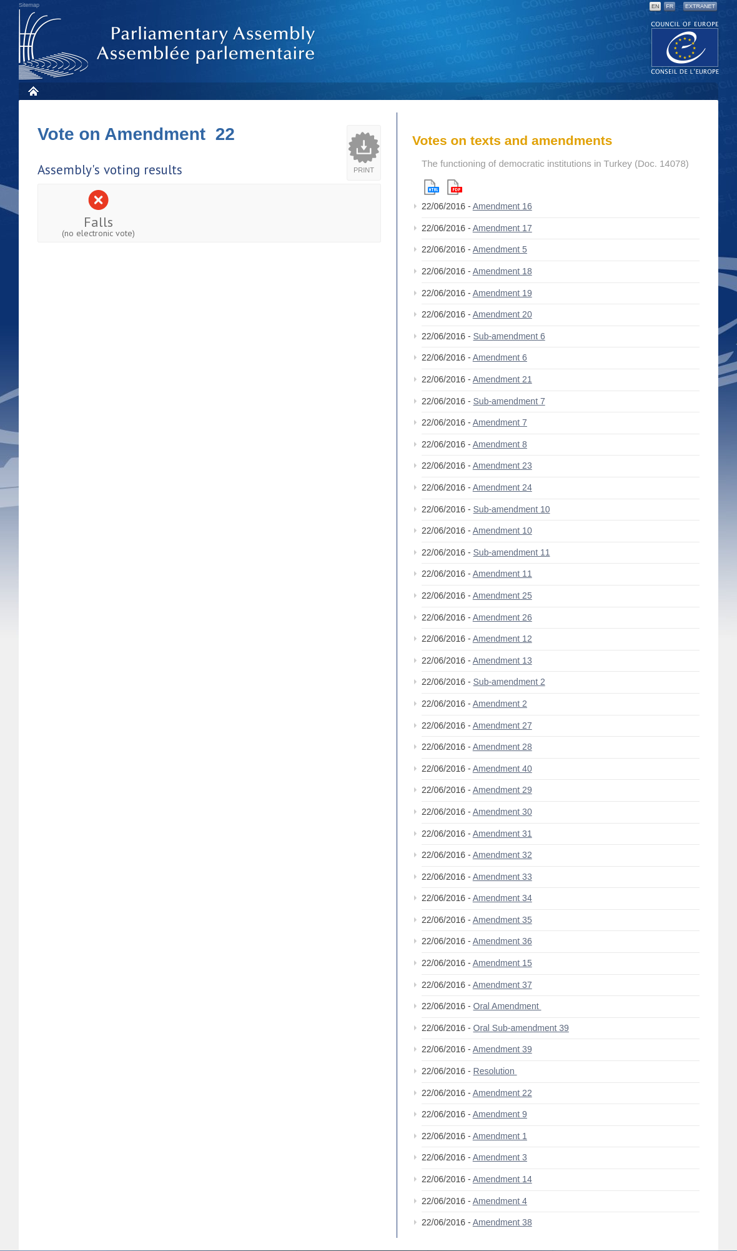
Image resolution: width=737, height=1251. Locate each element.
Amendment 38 (502, 1222)
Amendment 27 (502, 725)
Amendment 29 (502, 790)
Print (364, 170)
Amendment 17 (502, 228)
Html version (431, 187)
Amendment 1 (500, 1136)
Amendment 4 (500, 1201)
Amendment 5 (500, 249)
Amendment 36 (502, 941)
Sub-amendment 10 (511, 509)
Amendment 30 (502, 812)
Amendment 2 (500, 704)
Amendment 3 (500, 1157)
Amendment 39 (502, 1049)
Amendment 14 (502, 1179)
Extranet (700, 6)
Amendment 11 (502, 574)
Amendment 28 (502, 747)
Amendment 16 (502, 206)
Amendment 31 (502, 834)
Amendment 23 (502, 466)
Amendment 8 (500, 444)
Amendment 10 (502, 531)
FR (669, 6)
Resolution (495, 1071)
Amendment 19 (502, 293)
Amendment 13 (502, 660)
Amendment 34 (502, 898)
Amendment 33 (502, 877)
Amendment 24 (502, 487)
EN (655, 6)
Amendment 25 (502, 596)
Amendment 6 (500, 357)
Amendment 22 (502, 1093)
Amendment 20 (502, 314)
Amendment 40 (502, 769)
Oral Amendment (507, 1006)
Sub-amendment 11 (511, 552)
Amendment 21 (502, 379)
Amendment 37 (502, 985)
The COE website (685, 47)
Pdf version (454, 187)
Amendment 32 (502, 855)
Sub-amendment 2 (509, 682)
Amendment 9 (500, 1114)
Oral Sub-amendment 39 (521, 1028)
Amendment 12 (502, 639)
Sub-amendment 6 (509, 336)
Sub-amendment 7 (509, 401)
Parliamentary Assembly (169, 44)
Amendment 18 (502, 271)
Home (33, 91)
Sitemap (29, 5)
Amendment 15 (502, 963)
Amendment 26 (502, 617)
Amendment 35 (502, 920)
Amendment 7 (500, 422)
